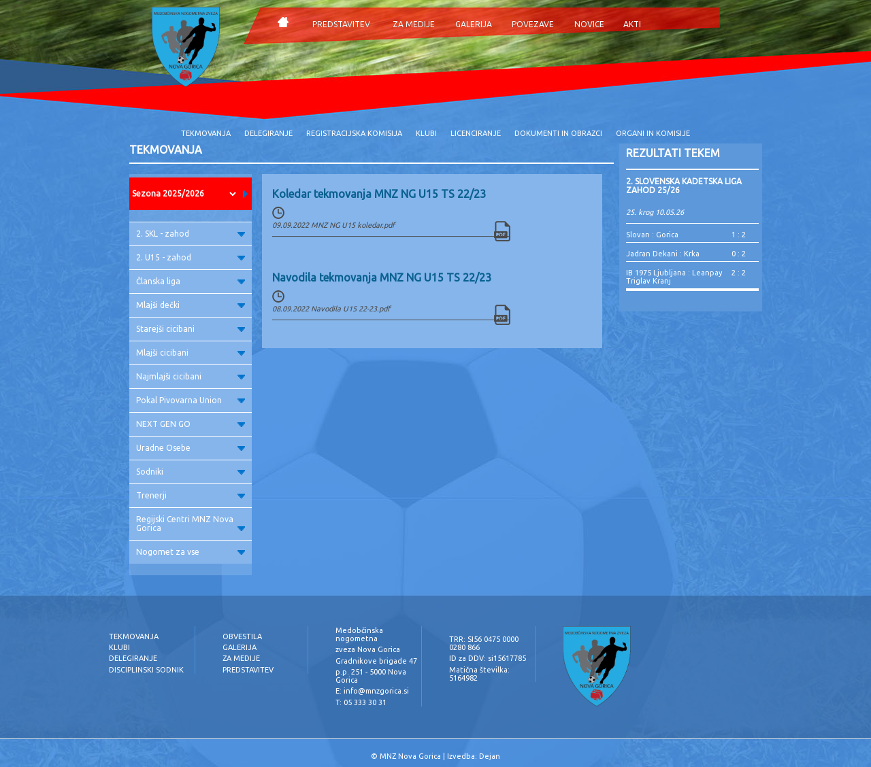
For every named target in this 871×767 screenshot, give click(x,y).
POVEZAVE (533, 24)
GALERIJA (473, 24)
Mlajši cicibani (190, 352)
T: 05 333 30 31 (361, 702)
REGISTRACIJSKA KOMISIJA (354, 133)
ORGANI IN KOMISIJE (653, 133)
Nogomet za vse (190, 551)
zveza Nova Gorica (367, 649)
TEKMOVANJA (206, 133)
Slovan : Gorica (652, 235)
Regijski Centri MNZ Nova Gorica (190, 523)
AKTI (632, 24)
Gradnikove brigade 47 (376, 661)
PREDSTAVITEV (341, 24)
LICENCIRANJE (475, 133)
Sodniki (190, 471)
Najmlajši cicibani (190, 376)
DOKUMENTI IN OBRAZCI (558, 133)
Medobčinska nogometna (359, 634)
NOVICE (589, 24)
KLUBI (426, 133)
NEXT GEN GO (190, 424)
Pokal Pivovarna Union (190, 400)
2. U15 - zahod (190, 257)
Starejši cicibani (190, 328)
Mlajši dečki (190, 305)
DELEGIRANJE (268, 133)
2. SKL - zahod (190, 233)
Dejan (489, 756)
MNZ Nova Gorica (410, 756)
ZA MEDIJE (414, 24)
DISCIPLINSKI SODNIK (146, 670)
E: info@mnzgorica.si (372, 691)
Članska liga (190, 281)
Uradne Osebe (190, 447)
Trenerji (190, 495)
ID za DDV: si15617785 (487, 658)
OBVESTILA (242, 636)
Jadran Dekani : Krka (663, 254)
